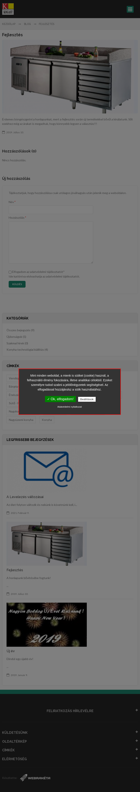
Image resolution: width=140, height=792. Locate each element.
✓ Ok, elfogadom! (60, 399)
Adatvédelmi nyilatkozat (69, 406)
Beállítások (87, 399)
